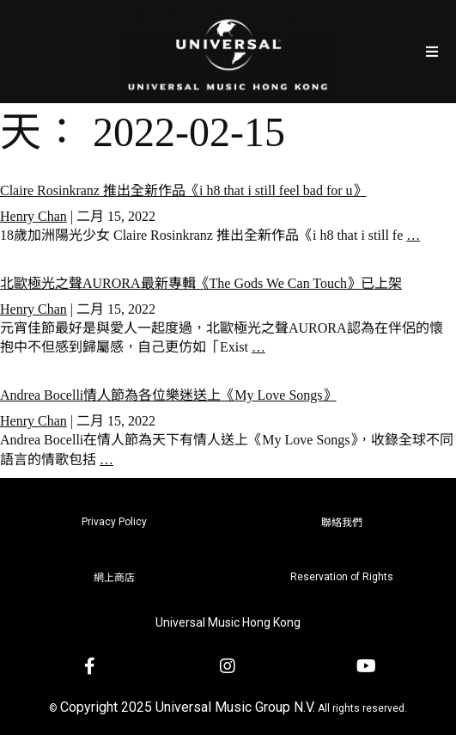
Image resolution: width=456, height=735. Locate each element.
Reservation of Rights (341, 577)
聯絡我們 (341, 523)
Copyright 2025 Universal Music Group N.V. (187, 707)
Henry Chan (33, 216)
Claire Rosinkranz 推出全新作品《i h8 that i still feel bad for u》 (183, 190)
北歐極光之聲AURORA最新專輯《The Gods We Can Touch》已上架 (201, 283)
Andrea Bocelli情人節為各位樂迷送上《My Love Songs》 (168, 395)
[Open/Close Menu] (432, 52)
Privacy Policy (114, 522)
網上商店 (114, 578)
